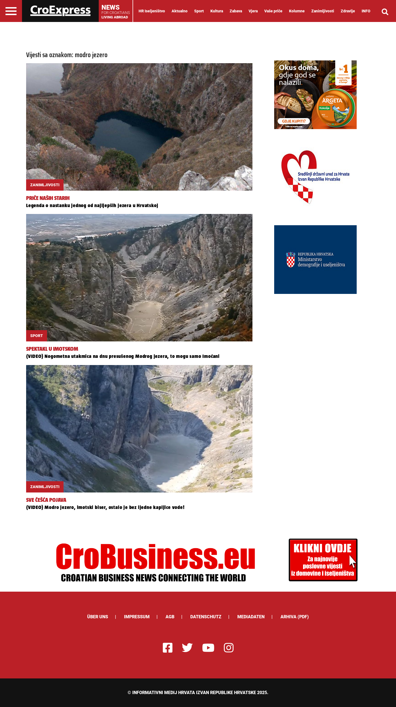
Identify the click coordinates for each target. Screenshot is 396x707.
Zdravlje (348, 11)
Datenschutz (205, 616)
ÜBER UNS (97, 616)
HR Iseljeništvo (152, 11)
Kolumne (297, 11)
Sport (199, 11)
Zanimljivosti (322, 11)
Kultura (216, 11)
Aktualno (180, 11)
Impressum (137, 616)
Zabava (236, 11)
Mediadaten (251, 616)
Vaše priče (273, 11)
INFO (366, 11)
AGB (170, 616)
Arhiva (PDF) (294, 616)
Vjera (253, 11)
